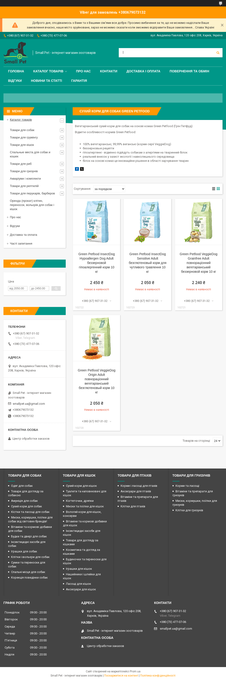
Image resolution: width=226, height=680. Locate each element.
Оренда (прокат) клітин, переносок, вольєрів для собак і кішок (32, 205)
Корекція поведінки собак (29, 577)
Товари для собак (22, 130)
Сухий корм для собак (26, 506)
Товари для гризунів (24, 171)
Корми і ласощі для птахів (139, 485)
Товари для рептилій (24, 186)
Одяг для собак (22, 485)
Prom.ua (135, 671)
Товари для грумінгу (24, 137)
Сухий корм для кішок (81, 485)
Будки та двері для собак (29, 536)
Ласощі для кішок (78, 583)
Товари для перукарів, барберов (32, 193)
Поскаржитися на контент (121, 675)
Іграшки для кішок (79, 568)
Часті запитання (21, 243)
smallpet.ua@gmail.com (29, 403)
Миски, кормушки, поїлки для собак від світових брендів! (30, 519)
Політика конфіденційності (157, 675)
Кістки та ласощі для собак (30, 512)
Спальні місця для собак (28, 572)
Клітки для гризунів (189, 510)
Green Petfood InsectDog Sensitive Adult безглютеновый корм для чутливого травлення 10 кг (147, 262)
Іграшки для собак (24, 551)
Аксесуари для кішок (81, 589)
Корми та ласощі (187, 485)
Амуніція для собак (24, 500)
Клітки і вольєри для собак (30, 557)
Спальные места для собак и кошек (30, 154)
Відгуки (15, 81)
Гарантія (79, 81)
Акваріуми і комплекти (25, 178)
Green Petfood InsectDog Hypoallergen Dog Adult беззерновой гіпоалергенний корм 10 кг (96, 262)
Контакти (108, 71)
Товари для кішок (22, 145)
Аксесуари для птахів (136, 491)
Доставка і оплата (144, 71)
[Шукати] (218, 52)
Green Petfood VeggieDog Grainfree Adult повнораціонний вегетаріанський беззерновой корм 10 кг (198, 262)
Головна (16, 71)
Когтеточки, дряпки (80, 500)
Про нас (83, 71)
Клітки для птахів (133, 506)
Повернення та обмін (189, 71)
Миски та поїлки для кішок (85, 506)
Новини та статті (46, 81)
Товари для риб (21, 163)
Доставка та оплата (23, 234)
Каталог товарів (48, 71)
